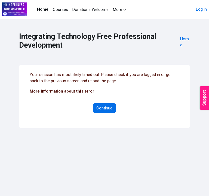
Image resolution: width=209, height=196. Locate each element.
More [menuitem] (117, 9)
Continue (104, 108)
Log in (201, 9)
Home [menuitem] (42, 9)
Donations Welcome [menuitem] (90, 9)
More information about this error (62, 91)
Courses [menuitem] (60, 9)
